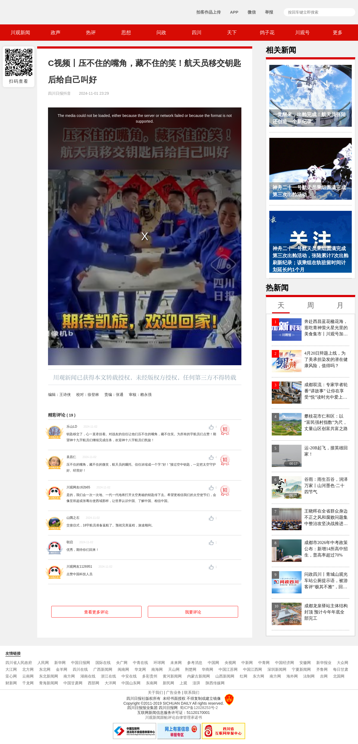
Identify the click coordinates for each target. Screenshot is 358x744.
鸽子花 (267, 32)
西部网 (93, 683)
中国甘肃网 (72, 683)
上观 (183, 683)
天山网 (174, 669)
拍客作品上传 (208, 12)
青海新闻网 (48, 683)
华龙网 (140, 669)
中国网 (213, 662)
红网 (243, 676)
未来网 (176, 662)
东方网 (258, 676)
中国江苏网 (228, 669)
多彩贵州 (149, 676)
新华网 (60, 662)
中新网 (247, 662)
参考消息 (194, 662)
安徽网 (305, 662)
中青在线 (140, 662)
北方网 (28, 669)
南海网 (157, 669)
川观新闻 (20, 32)
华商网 (207, 669)
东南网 (151, 683)
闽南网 (123, 669)
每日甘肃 (340, 669)
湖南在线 (87, 676)
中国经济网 (284, 662)
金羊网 (61, 669)
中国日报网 (80, 662)
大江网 (11, 669)
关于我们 (155, 692)
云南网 (28, 676)
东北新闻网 (48, 676)
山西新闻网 (224, 676)
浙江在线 (108, 676)
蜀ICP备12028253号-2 (199, 707)
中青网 (264, 662)
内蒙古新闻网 (198, 676)
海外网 (292, 676)
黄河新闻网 (172, 676)
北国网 (338, 676)
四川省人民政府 (18, 662)
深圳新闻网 (276, 669)
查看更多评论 (96, 612)
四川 (197, 32)
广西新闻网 (102, 669)
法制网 (309, 676)
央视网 (230, 662)
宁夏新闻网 (301, 669)
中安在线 (129, 676)
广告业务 (173, 692)
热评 (91, 32)
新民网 (168, 683)
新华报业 (323, 662)
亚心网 (11, 676)
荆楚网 (190, 669)
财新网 (11, 683)
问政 (161, 32)
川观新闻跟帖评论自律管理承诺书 (173, 717)
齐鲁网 (322, 669)
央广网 (121, 662)
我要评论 (193, 612)
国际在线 (103, 662)
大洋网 (110, 683)
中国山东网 (131, 683)
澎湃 (196, 683)
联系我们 (191, 692)
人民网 (43, 662)
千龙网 (28, 683)
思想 (126, 32)
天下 (232, 32)
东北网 (44, 669)
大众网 (342, 662)
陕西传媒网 (215, 683)
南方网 (69, 676)
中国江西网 (252, 669)
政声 (55, 32)
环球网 (159, 662)
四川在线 (80, 669)
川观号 (302, 32)
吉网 (324, 676)
